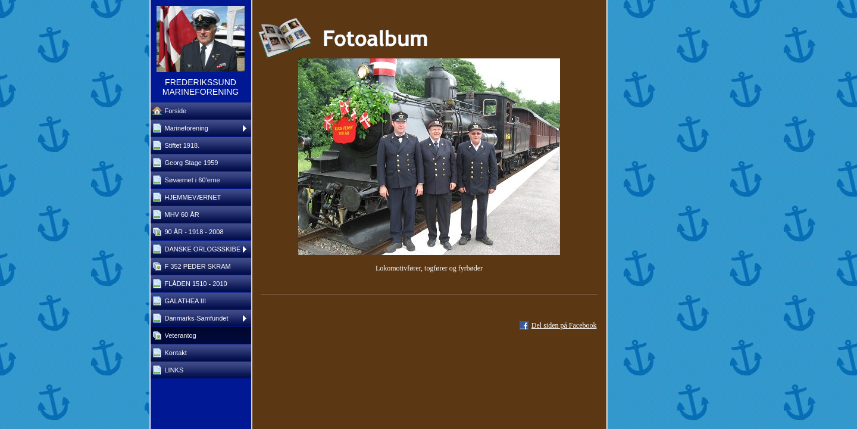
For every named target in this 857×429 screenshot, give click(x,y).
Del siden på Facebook (564, 325)
